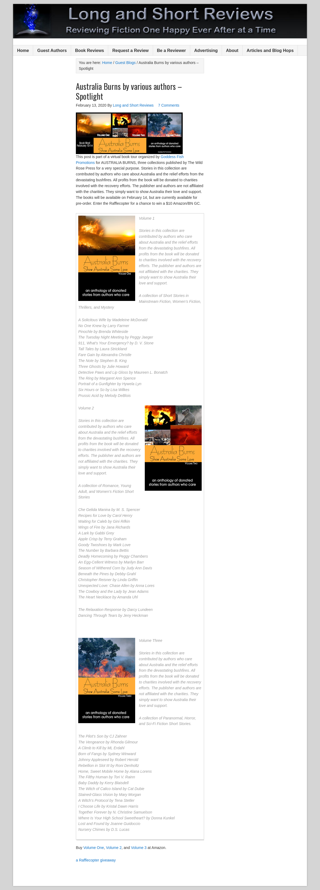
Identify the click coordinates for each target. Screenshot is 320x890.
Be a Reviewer (171, 50)
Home (23, 50)
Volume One (93, 847)
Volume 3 (138, 847)
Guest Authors (52, 50)
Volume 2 (114, 847)
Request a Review (130, 50)
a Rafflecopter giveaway (96, 860)
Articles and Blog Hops (270, 50)
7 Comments (168, 105)
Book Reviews (89, 50)
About (232, 50)
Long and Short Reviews (160, 21)
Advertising (206, 50)
